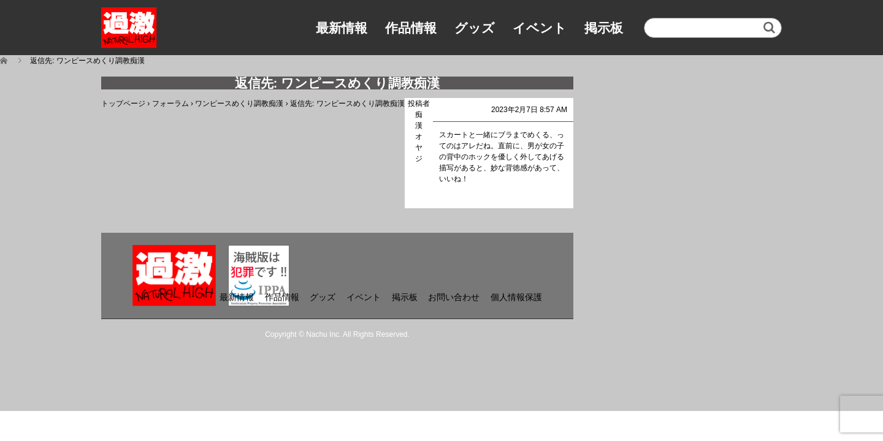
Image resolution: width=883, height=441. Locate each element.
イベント (540, 28)
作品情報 (411, 28)
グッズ (474, 28)
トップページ (123, 103)
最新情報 (341, 28)
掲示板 (603, 28)
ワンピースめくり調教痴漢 (239, 103)
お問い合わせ (454, 297)
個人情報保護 (516, 297)
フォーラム (170, 103)
